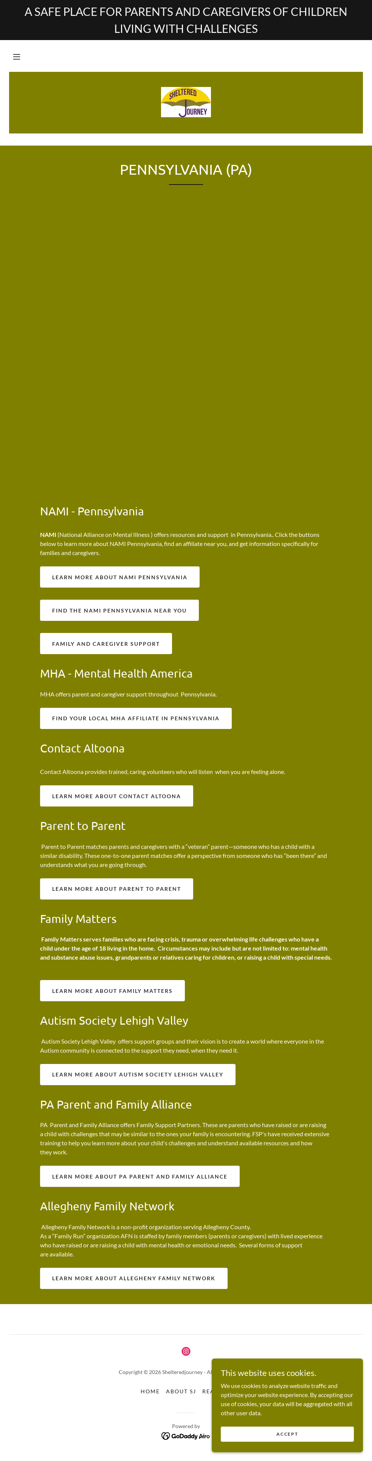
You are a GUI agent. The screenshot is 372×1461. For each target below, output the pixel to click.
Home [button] (150, 1391)
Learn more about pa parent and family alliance (140, 1176)
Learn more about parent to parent (116, 889)
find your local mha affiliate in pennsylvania (136, 718)
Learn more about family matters (112, 991)
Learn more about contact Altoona (116, 796)
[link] (186, 102)
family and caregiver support (106, 644)
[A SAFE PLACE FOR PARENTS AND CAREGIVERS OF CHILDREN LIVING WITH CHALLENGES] (186, 20)
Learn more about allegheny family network (133, 1278)
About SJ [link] (181, 1391)
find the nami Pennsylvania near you (119, 610)
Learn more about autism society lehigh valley (137, 1074)
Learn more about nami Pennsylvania (120, 577)
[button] (16, 56)
